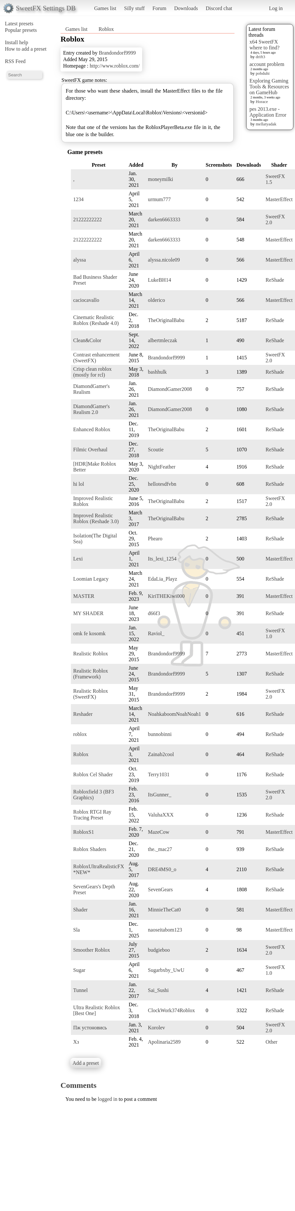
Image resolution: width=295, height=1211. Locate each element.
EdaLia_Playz (162, 579)
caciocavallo (86, 300)
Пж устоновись (90, 1027)
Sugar (79, 970)
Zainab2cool (161, 754)
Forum (160, 8)
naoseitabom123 (165, 930)
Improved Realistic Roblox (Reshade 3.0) (96, 518)
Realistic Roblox (90, 653)
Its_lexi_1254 (162, 558)
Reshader (83, 714)
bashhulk (157, 372)
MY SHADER (88, 613)
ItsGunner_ (159, 794)
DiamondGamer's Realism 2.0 (91, 409)
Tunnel (80, 990)
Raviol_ (156, 633)
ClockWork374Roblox (171, 1010)
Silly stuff (134, 8)
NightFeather (161, 467)
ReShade (274, 280)
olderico (156, 300)
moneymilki (160, 179)
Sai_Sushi (158, 990)
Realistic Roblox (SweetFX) (90, 694)
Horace (262, 101)
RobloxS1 (83, 832)
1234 (78, 199)
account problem (266, 64)
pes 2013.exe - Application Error (267, 112)
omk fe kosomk (89, 633)
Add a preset (86, 1063)
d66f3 (154, 613)
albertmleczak (162, 340)
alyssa (79, 260)
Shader (80, 909)
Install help (16, 42)
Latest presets (19, 23)
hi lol (78, 484)
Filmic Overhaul (90, 449)
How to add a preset (26, 49)
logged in (107, 1099)
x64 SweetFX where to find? (264, 44)
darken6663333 (164, 219)
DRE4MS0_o (162, 869)
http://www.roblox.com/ (115, 66)
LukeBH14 (159, 280)
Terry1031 (158, 774)
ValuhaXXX (161, 815)
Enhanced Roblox (91, 429)
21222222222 (87, 219)
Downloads (186, 8)
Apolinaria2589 (164, 1042)
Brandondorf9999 (117, 53)
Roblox (106, 29)
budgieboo (159, 950)
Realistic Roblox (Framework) (90, 673)
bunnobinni (160, 734)
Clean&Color (87, 340)
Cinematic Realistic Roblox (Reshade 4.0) (96, 320)
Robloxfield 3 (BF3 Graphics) (93, 794)
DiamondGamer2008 (170, 389)
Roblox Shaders (89, 849)
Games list (105, 8)
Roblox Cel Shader (93, 774)
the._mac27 (160, 849)
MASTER (83, 596)
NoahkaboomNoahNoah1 (174, 714)
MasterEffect (278, 199)
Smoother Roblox (91, 950)
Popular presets (21, 30)
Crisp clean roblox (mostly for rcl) (92, 372)
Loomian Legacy (91, 579)
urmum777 (159, 199)
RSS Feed (15, 61)
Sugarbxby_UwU (166, 970)
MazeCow (158, 832)
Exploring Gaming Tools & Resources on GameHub (269, 86)
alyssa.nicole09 (164, 260)
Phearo (155, 538)
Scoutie (156, 449)
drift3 (260, 56)
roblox (80, 734)
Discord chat (219, 8)
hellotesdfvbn (162, 484)
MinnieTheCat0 (164, 909)
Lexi (78, 558)
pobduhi (263, 73)
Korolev (156, 1027)
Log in (276, 8)
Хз (76, 1042)
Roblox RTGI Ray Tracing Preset (92, 814)
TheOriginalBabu (166, 320)
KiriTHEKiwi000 (166, 596)
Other (271, 1042)
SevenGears (160, 889)
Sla (76, 930)
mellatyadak (266, 124)
